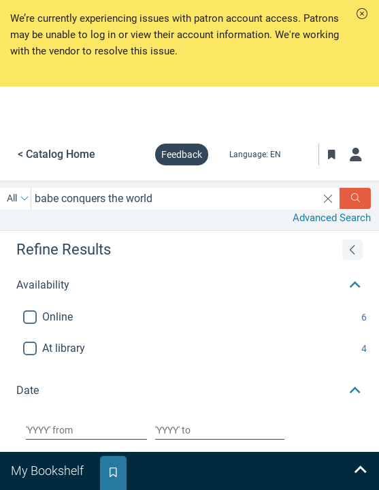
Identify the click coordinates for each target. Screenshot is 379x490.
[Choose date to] (219, 430)
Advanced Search (332, 218)
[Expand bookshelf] (360, 471)
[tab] (48, 471)
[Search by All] (18, 198)
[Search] (355, 198)
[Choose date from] (86, 430)
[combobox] (174, 198)
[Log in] (356, 154)
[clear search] (328, 199)
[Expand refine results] (352, 250)
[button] (362, 13)
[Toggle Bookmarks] (331, 154)
